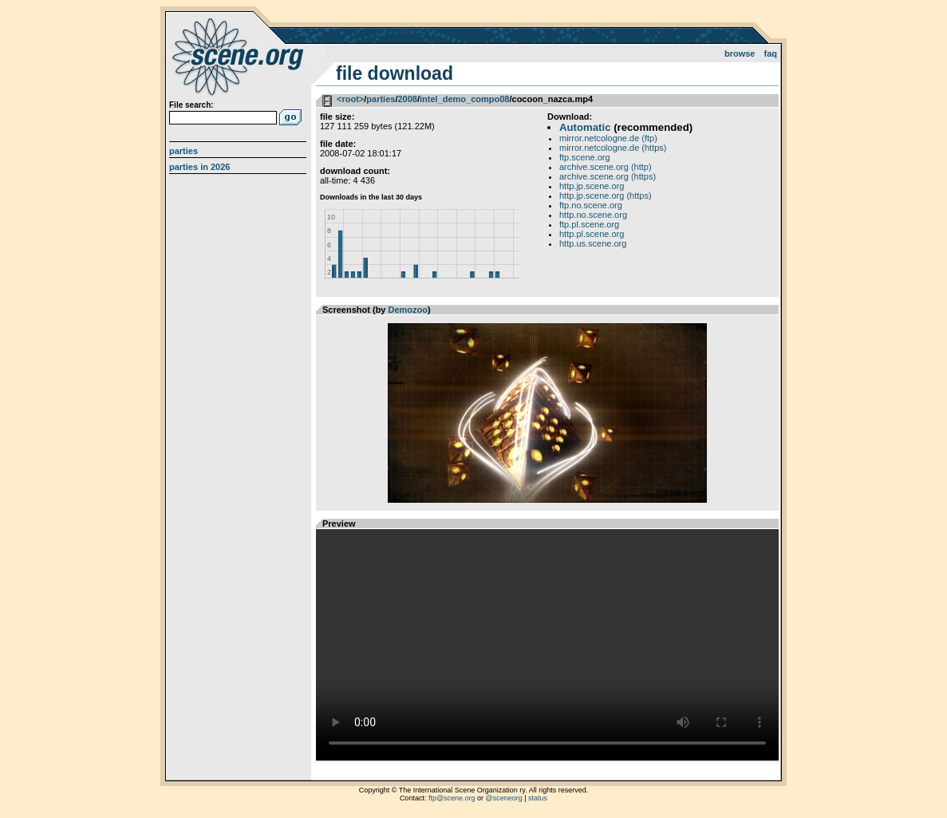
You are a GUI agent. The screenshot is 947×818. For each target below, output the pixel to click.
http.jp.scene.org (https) (605, 195)
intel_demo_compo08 (464, 99)
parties (380, 99)
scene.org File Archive (240, 56)
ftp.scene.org (584, 157)
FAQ (771, 53)
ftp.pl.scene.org (589, 224)
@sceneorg (504, 798)
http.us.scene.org (592, 243)
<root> (350, 99)
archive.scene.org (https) (607, 176)
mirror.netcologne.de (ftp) (608, 138)
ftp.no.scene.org (590, 205)
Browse (740, 53)
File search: (191, 105)
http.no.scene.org (593, 214)
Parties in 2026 (199, 167)
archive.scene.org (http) (605, 167)
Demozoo (408, 309)
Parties (183, 151)
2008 (406, 99)
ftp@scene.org (451, 798)
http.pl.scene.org (591, 234)
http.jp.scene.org (591, 186)
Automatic (584, 127)
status (537, 798)
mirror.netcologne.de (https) (613, 147)
